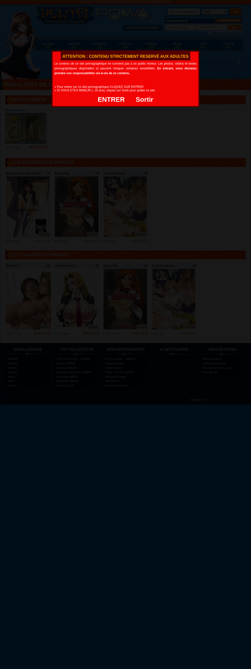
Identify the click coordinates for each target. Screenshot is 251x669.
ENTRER (111, 99)
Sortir (144, 99)
